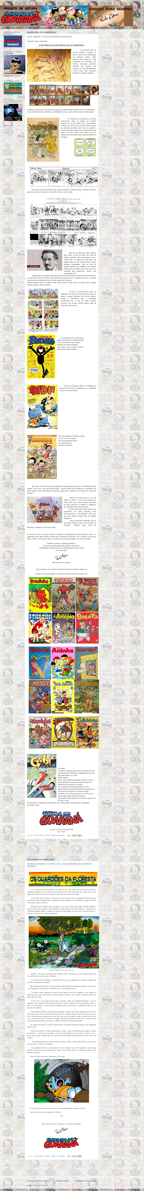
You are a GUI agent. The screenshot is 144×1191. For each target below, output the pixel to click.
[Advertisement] (62, 849)
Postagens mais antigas (85, 1181)
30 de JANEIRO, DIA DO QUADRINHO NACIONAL (49, 37)
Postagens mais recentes (38, 1181)
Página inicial (62, 1181)
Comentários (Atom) (39, 1185)
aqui (85, 569)
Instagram (67, 562)
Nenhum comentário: (58, 835)
